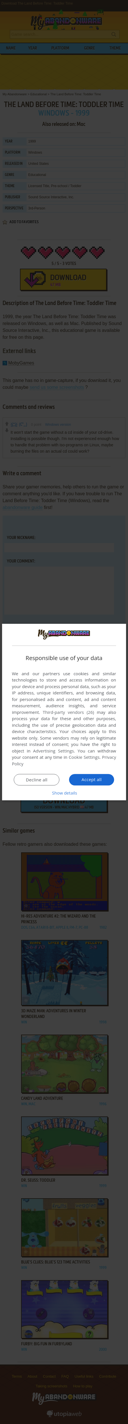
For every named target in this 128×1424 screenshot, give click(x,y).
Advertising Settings (53, 751)
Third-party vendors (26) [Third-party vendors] (68, 712)
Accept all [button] (92, 779)
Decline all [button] (37, 780)
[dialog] (64, 712)
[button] (64, 793)
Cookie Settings (84, 757)
